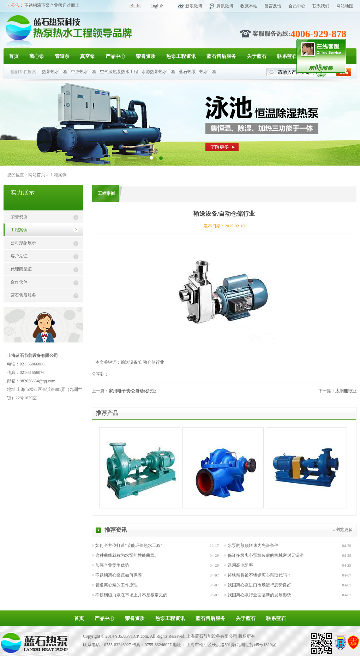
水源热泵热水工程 (158, 71)
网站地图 (344, 6)
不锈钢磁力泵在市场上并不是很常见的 (131, 594)
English (156, 6)
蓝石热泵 (187, 71)
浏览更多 (344, 529)
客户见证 (19, 256)
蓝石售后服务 (221, 56)
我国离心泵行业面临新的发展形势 (259, 594)
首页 (14, 56)
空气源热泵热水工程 (119, 71)
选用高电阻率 (240, 565)
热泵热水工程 (54, 71)
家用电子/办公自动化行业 (132, 390)
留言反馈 (272, 6)
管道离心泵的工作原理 (116, 585)
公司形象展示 (23, 242)
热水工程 (207, 71)
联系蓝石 (287, 56)
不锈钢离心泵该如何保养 (118, 575)
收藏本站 (248, 6)
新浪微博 (193, 6)
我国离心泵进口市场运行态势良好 (259, 585)
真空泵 (87, 56)
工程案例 (58, 174)
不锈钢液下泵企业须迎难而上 (51, 5)
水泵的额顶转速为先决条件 (253, 545)
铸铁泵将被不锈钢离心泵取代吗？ (259, 575)
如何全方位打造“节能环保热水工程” (129, 545)
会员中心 (296, 6)
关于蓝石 (256, 56)
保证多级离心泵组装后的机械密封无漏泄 (266, 555)
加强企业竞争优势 (112, 565)
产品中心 (115, 56)
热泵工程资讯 (181, 56)
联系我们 (320, 6)
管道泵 (62, 56)
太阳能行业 (345, 390)
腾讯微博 (224, 6)
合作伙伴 (19, 282)
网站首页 (36, 174)
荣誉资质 (146, 56)
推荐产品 (107, 413)
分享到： (100, 374)
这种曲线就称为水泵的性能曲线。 (127, 555)
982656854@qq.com (37, 380)
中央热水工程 (83, 71)
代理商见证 (21, 269)
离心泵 (36, 56)
